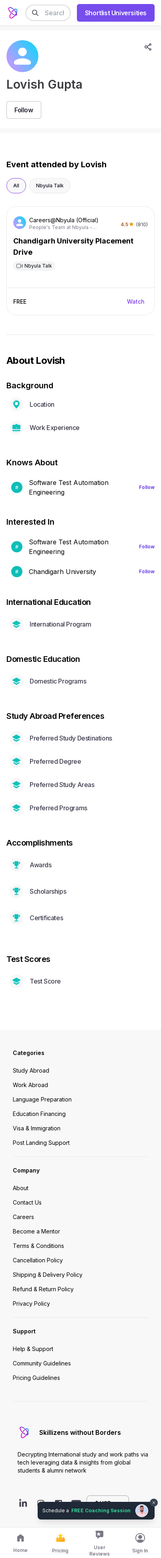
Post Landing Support (41, 1142)
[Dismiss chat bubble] (154, 1503)
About (20, 1188)
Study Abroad (31, 1070)
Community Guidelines (42, 1363)
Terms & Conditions (38, 1245)
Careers (23, 1216)
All (16, 186)
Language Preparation (42, 1099)
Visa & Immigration (36, 1128)
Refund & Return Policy (43, 1289)
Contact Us (27, 1202)
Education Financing (39, 1113)
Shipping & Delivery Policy (48, 1274)
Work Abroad (30, 1084)
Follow (147, 487)
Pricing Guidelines (36, 1377)
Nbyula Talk (50, 186)
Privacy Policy (31, 1303)
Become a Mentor (36, 1231)
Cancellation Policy (38, 1260)
